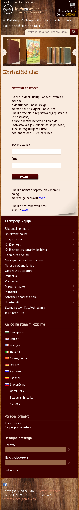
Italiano (12, 352)
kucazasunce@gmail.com (20, 499)
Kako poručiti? (14, 25)
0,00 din (71, 14)
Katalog (13, 20)
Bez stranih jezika (21, 397)
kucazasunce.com (48, 491)
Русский (13, 371)
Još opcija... (12, 470)
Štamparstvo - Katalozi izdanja (25, 308)
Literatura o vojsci (17, 255)
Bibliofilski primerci (17, 229)
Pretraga (27, 20)
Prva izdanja (13, 423)
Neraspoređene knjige (19, 265)
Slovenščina (15, 384)
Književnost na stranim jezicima (26, 250)
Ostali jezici (17, 391)
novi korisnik (10, 2)
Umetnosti (12, 302)
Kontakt (34, 25)
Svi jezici (15, 404)
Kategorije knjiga (17, 221)
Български (14, 332)
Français (13, 345)
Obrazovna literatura (18, 271)
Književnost (13, 244)
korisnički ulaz (27, 2)
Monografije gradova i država (24, 260)
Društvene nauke (16, 234)
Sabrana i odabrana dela (21, 297)
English (12, 339)
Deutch (12, 365)
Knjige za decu (14, 239)
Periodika (11, 276)
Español (12, 378)
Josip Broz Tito (15, 313)
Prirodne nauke (15, 286)
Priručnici (11, 292)
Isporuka (64, 20)
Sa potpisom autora (18, 427)
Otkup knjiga (45, 20)
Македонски (16, 358)
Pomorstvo (12, 281)
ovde (42, 198)
